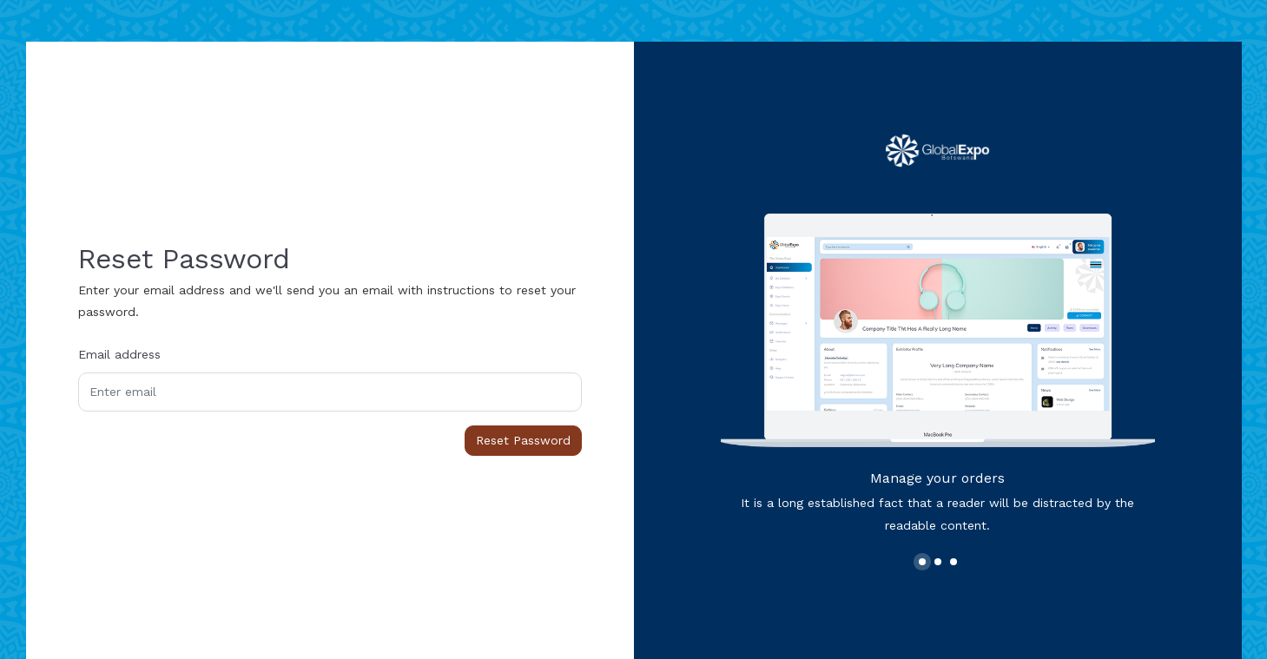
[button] (922, 561)
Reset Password (523, 440)
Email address (119, 354)
